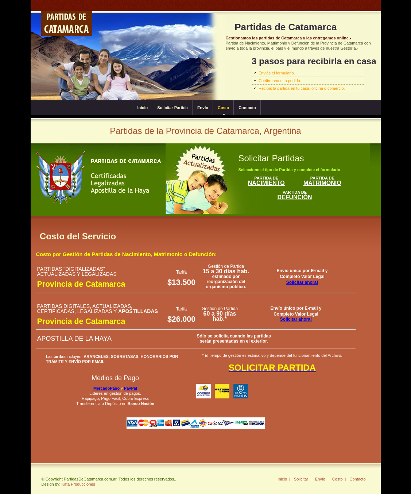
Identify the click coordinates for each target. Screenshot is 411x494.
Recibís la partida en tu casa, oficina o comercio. (302, 88)
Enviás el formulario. (277, 73)
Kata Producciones (78, 484)
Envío (202, 107)
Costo (223, 107)
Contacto (247, 107)
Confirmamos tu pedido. (280, 80)
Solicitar (301, 479)
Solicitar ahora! (302, 282)
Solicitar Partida (172, 107)
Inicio (142, 107)
